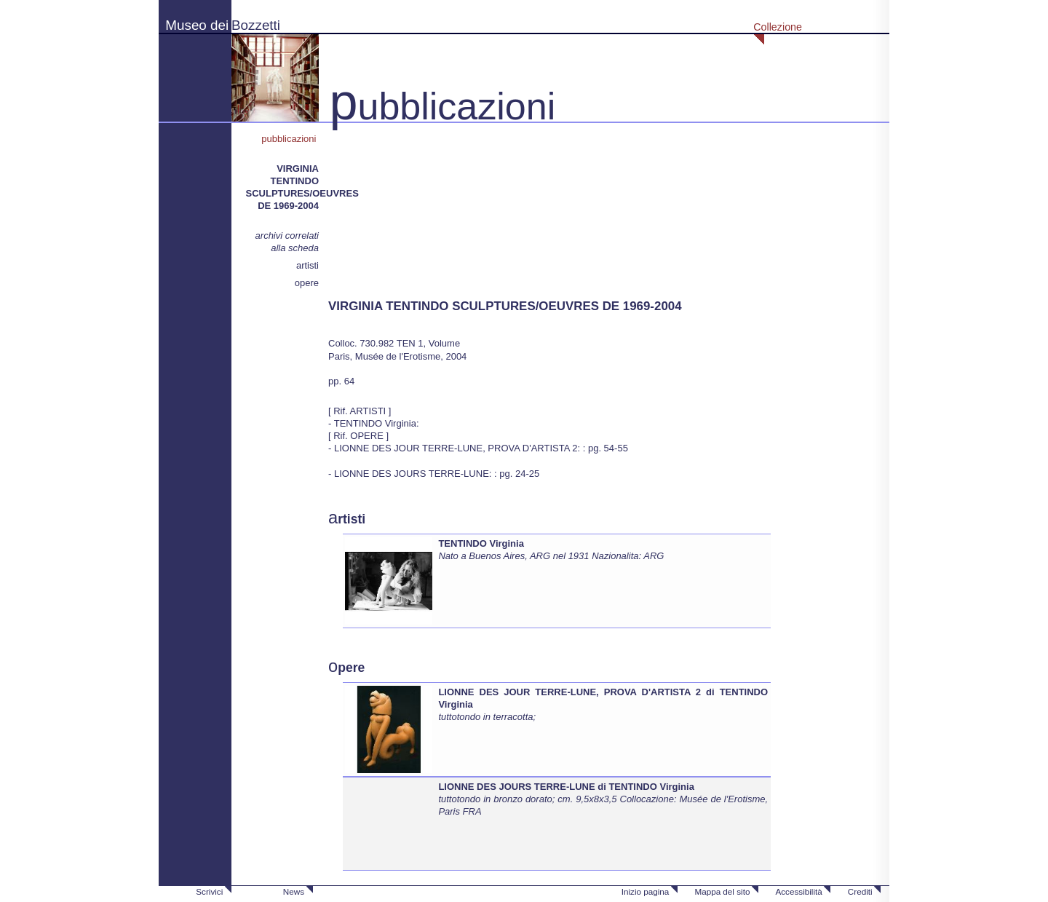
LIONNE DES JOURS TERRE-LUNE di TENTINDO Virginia (566, 786)
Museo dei (197, 25)
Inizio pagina (646, 891)
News (293, 891)
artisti (307, 265)
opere (307, 282)
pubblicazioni (290, 138)
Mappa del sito (722, 891)
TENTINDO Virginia (481, 543)
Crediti (860, 891)
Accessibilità (798, 891)
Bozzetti (255, 25)
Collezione (777, 27)
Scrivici (209, 891)
